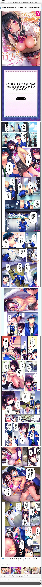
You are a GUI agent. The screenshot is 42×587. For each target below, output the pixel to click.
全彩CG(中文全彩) (12, 2)
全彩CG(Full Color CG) (6, 2)
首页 (2, 2)
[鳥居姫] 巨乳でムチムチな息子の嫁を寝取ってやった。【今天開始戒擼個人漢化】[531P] (6, 576)
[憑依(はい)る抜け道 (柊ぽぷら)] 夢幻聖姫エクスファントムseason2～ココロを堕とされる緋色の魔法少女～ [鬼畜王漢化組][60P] (15, 577)
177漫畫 (3, 0)
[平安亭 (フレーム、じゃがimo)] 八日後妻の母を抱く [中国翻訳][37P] (25, 576)
